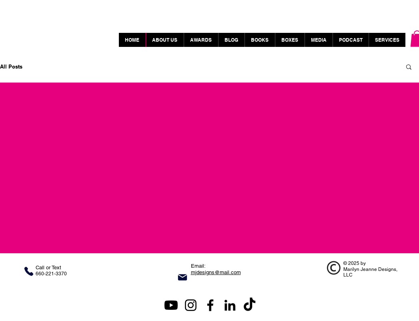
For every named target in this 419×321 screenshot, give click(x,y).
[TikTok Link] (249, 305)
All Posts (11, 66)
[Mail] (182, 277)
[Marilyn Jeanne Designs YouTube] (171, 305)
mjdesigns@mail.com (216, 272)
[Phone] (29, 271)
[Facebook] (210, 305)
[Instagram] (190, 305)
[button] (409, 67)
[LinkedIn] (230, 305)
